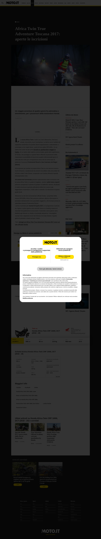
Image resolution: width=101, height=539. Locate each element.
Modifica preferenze (28, 298)
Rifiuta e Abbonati (64, 256)
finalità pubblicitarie (65, 285)
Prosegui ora (36, 257)
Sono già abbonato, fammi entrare (50, 269)
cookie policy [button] (65, 280)
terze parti (46, 282)
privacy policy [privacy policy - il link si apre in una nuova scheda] (67, 277)
